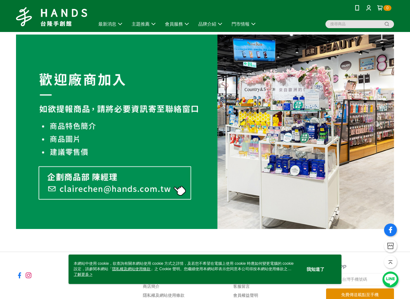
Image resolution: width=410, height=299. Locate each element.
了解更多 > (83, 274)
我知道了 (315, 269)
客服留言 (241, 286)
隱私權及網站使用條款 (163, 295)
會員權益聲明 (245, 295)
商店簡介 (151, 286)
